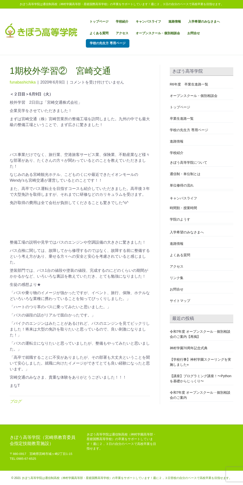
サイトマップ (180, 301)
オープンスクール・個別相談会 (158, 33)
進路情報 (174, 21)
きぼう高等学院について (188, 162)
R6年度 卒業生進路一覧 (189, 84)
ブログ (15, 401)
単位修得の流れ (182, 185)
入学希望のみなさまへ (204, 21)
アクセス (122, 33)
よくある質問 (99, 33)
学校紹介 (122, 21)
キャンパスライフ (148, 21)
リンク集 (176, 278)
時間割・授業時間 (183, 208)
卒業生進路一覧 (182, 118)
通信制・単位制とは (185, 174)
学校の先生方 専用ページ (108, 43)
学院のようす (180, 219)
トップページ (99, 21)
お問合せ (193, 33)
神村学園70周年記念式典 (189, 348)
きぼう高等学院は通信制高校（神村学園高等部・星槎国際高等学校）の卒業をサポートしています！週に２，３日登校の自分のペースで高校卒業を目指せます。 (127, 478)
